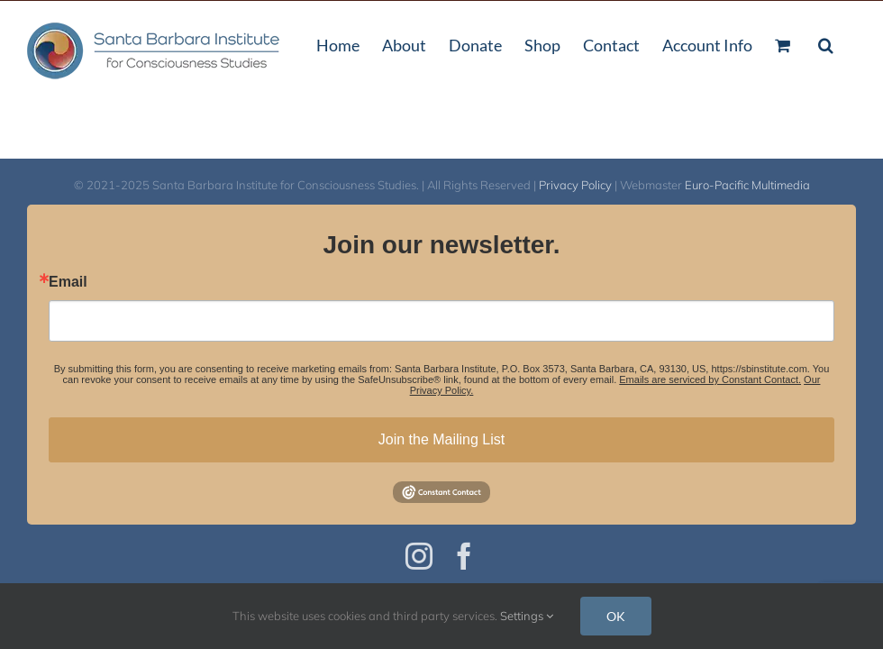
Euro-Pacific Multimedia (747, 185)
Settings (526, 615)
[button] (825, 43)
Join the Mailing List (441, 439)
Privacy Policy (575, 185)
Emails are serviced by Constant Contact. (710, 379)
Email (68, 282)
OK (615, 616)
